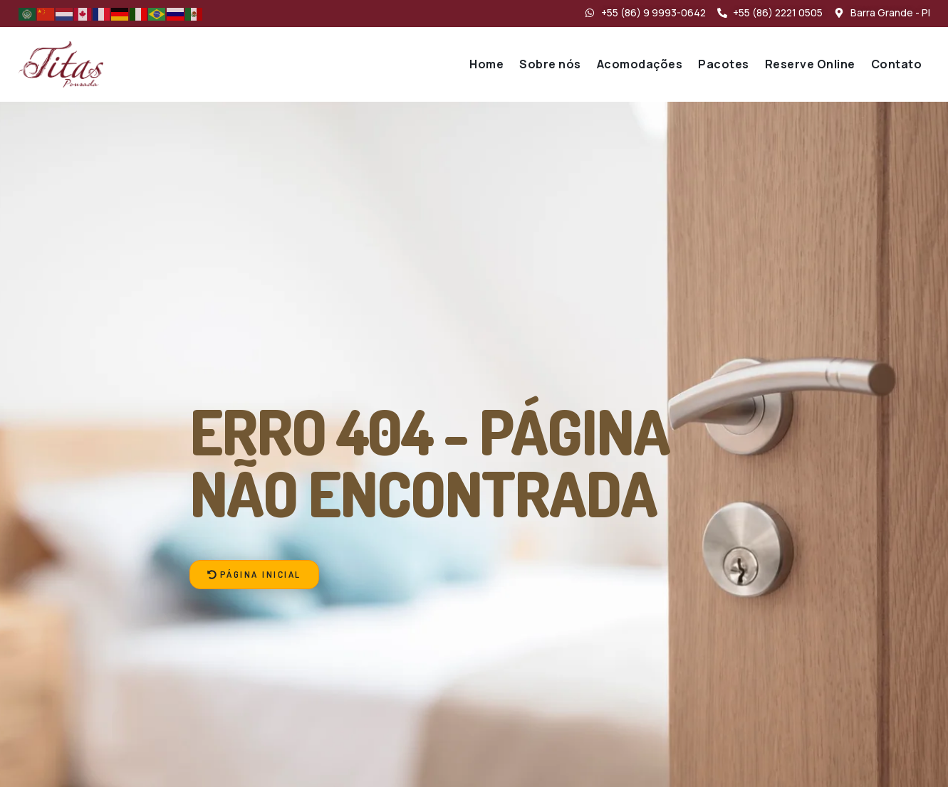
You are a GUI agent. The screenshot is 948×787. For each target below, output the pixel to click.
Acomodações (640, 64)
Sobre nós (550, 64)
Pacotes (723, 64)
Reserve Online (810, 64)
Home (486, 64)
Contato (896, 64)
